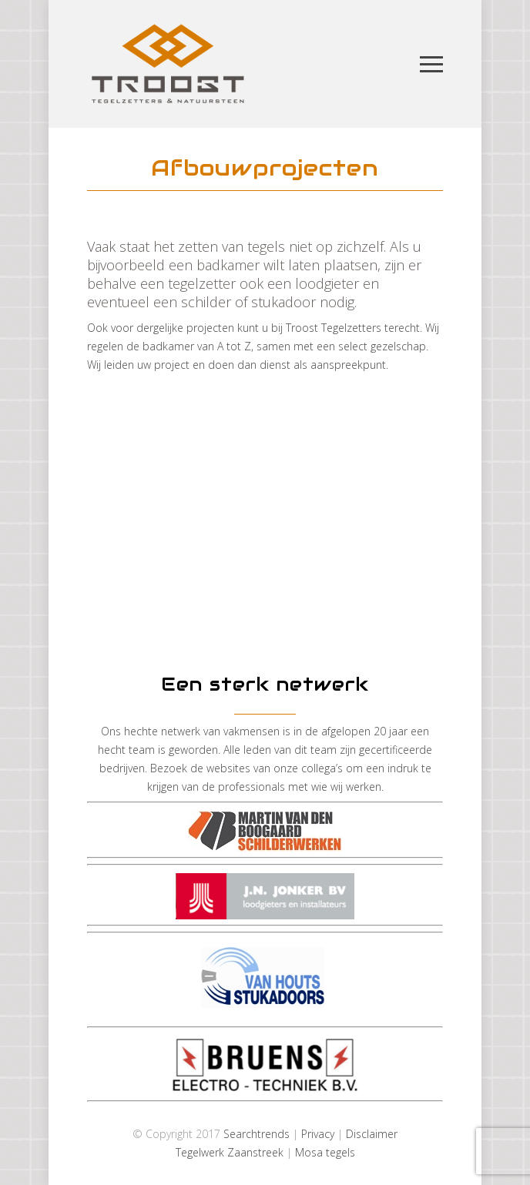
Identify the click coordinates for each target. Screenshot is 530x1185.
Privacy (317, 1133)
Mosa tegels (325, 1152)
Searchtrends (256, 1133)
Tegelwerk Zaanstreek (229, 1152)
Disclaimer (372, 1133)
